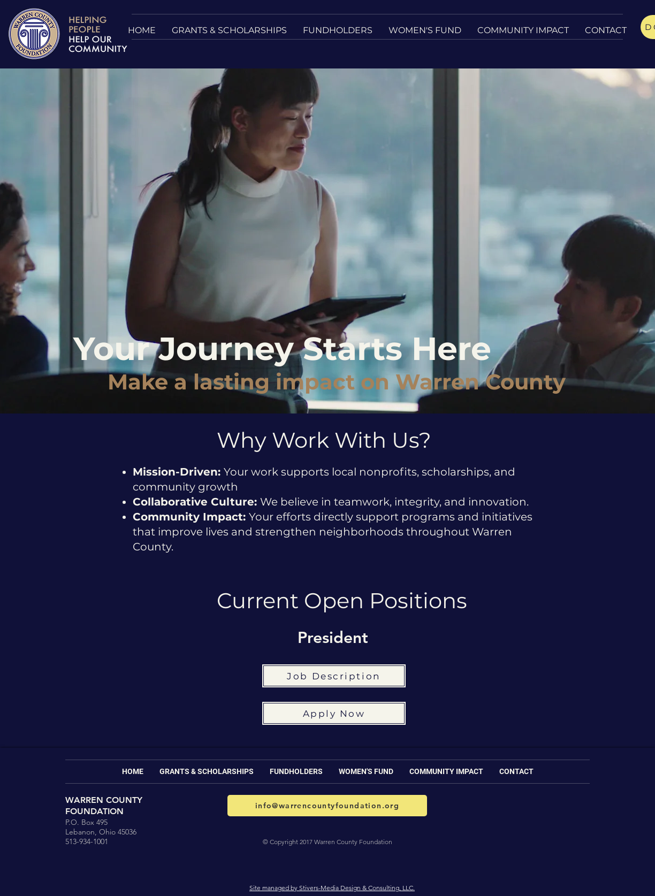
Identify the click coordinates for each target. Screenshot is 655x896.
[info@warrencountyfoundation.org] (327, 805)
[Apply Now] (334, 713)
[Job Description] (334, 676)
